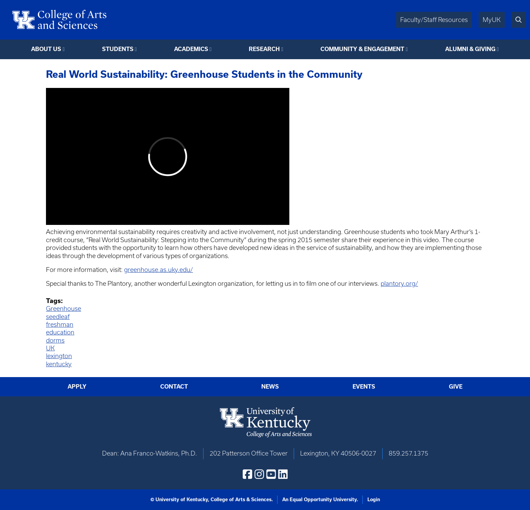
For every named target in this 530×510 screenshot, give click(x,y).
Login (373, 499)
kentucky (59, 364)
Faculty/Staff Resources (434, 19)
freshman (59, 324)
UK (50, 348)
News (270, 387)
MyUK (492, 19)
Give (455, 387)
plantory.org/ (399, 283)
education (60, 332)
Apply (77, 387)
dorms (55, 340)
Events (364, 387)
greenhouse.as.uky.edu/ (158, 269)
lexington (59, 356)
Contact (174, 387)
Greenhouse (63, 308)
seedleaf (58, 316)
